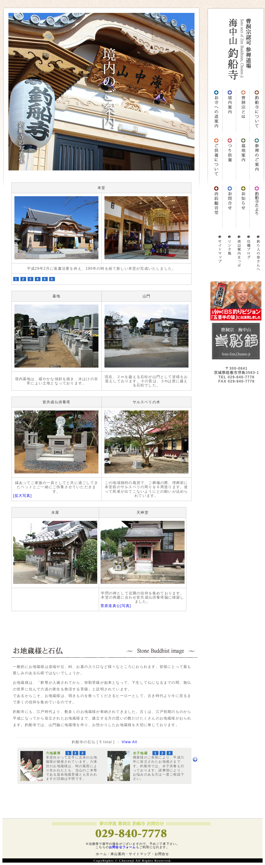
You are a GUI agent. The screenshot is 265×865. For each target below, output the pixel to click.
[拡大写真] (22, 496)
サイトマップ (140, 854)
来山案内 (117, 854)
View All (129, 742)
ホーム (101, 854)
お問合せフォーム (122, 847)
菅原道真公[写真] (116, 606)
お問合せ (162, 854)
